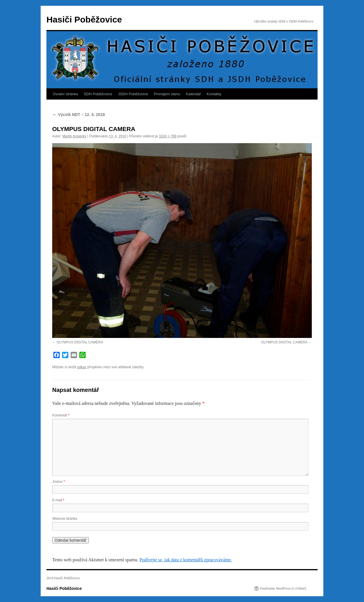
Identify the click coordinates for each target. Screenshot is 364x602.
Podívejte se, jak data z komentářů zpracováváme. (186, 559)
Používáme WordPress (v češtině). (283, 588)
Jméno (58, 482)
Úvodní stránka (65, 94)
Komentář (61, 415)
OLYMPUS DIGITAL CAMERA (80, 342)
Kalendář (193, 94)
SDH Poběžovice (98, 94)
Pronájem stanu (167, 94)
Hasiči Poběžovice (84, 19)
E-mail (58, 500)
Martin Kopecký (74, 136)
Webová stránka (64, 519)
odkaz (81, 367)
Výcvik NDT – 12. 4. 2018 (78, 114)
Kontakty (214, 94)
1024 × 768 (167, 136)
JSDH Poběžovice (133, 94)
